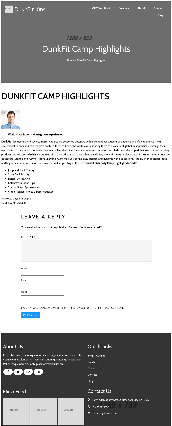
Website (26, 296)
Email (24, 284)
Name (24, 272)
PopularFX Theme (99, 419)
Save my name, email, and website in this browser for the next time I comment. (72, 312)
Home (70, 60)
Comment (28, 237)
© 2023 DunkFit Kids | (76, 419)
